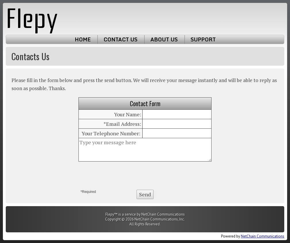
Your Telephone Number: (111, 133)
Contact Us (120, 39)
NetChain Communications (262, 236)
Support (203, 39)
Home (83, 39)
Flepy (32, 19)
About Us (164, 39)
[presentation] (145, 175)
